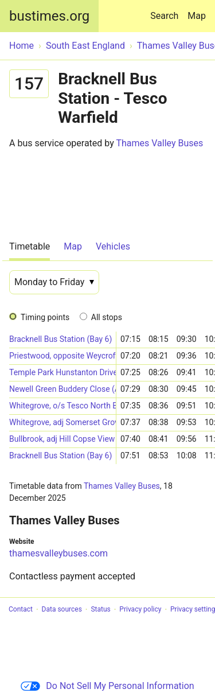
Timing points (45, 317)
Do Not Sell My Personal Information (107, 685)
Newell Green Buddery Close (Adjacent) (62, 389)
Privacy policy (140, 610)
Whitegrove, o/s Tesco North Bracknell (62, 405)
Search (166, 10)
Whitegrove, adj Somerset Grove (62, 422)
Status (100, 610)
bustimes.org (49, 16)
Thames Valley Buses (159, 143)
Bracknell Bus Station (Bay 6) (60, 339)
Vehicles (113, 246)
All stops (106, 317)
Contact (21, 610)
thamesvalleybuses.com (58, 553)
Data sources (62, 610)
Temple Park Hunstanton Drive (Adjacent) (62, 372)
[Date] (54, 282)
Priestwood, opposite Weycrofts (62, 355)
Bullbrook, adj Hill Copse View (62, 438)
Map (196, 15)
